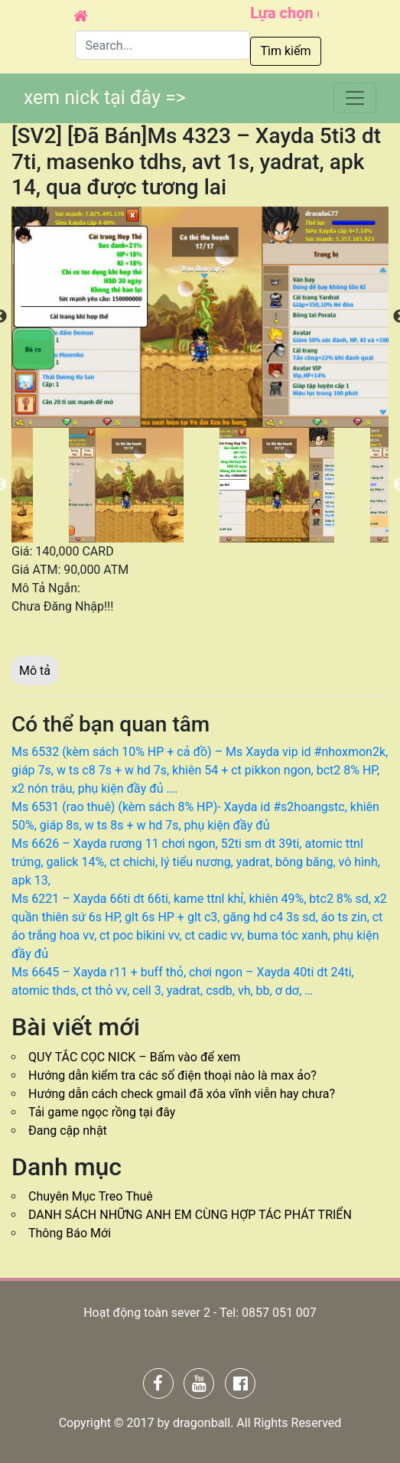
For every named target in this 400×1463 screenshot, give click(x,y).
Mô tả (34, 670)
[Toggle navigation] (354, 98)
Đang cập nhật (67, 1130)
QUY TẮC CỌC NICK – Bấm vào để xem (134, 1057)
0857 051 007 (279, 1312)
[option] (200, 317)
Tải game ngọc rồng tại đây (101, 1112)
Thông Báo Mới (69, 1233)
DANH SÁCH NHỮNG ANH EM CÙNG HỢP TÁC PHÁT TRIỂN (190, 1214)
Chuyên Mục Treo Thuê (90, 1196)
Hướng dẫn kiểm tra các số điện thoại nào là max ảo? (172, 1075)
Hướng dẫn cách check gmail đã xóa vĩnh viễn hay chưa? (181, 1094)
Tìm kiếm (285, 51)
